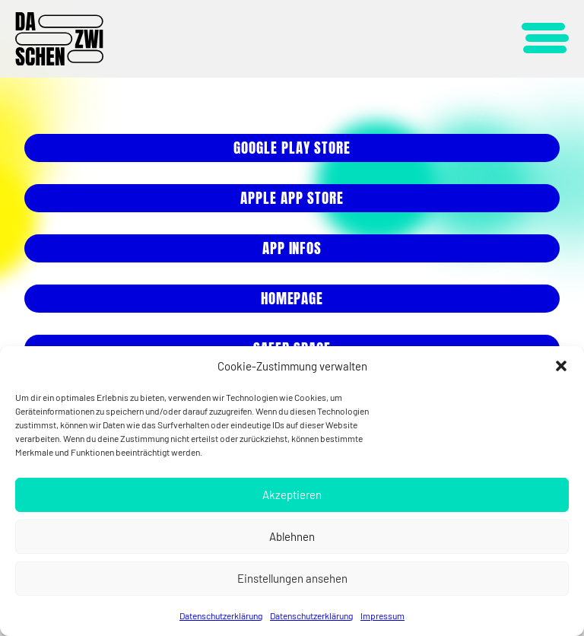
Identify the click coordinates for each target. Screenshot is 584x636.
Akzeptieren (292, 494)
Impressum (382, 615)
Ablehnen (292, 536)
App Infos (292, 248)
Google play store (291, 147)
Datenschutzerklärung (220, 615)
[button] (561, 366)
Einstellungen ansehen (292, 578)
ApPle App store (291, 197)
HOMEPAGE (292, 298)
